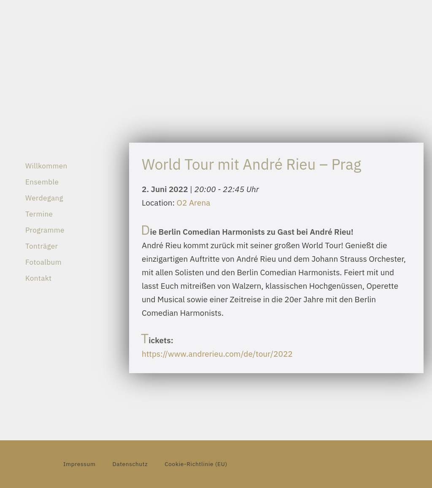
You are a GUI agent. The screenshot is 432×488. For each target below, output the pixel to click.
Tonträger (41, 246)
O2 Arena (194, 203)
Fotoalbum (43, 262)
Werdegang (44, 198)
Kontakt (38, 278)
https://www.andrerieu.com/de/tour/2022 (217, 354)
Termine (39, 214)
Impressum (79, 464)
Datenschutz (130, 464)
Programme (45, 230)
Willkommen (46, 166)
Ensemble (42, 182)
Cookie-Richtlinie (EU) (196, 464)
